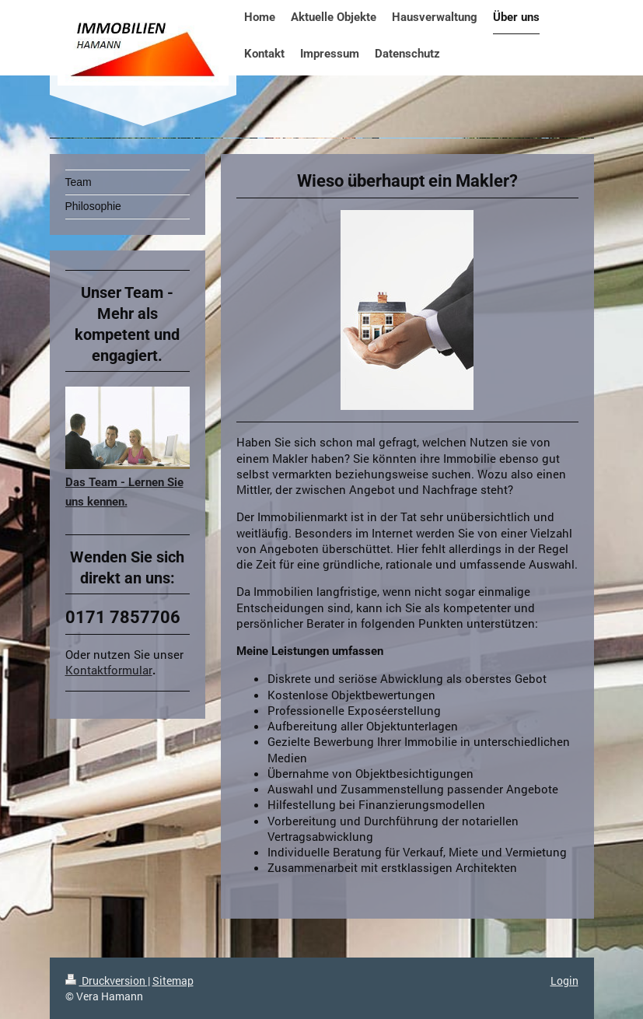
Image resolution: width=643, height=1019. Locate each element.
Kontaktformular (108, 670)
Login (564, 980)
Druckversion (106, 980)
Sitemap (173, 980)
